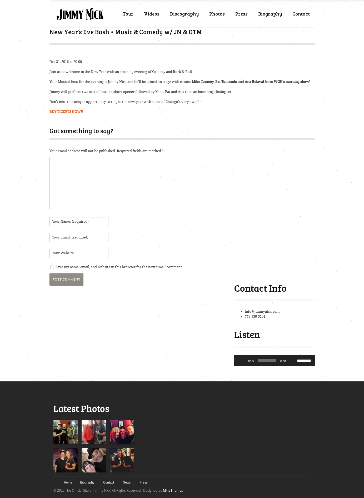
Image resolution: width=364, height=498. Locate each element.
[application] (274, 360)
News (127, 482)
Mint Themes (173, 490)
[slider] (267, 360)
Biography (270, 14)
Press (241, 14)
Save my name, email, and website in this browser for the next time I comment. (119, 267)
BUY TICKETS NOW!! (66, 112)
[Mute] (293, 360)
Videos (151, 14)
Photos (217, 14)
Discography (184, 14)
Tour (128, 14)
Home (68, 482)
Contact (301, 14)
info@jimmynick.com (262, 311)
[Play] (241, 360)
